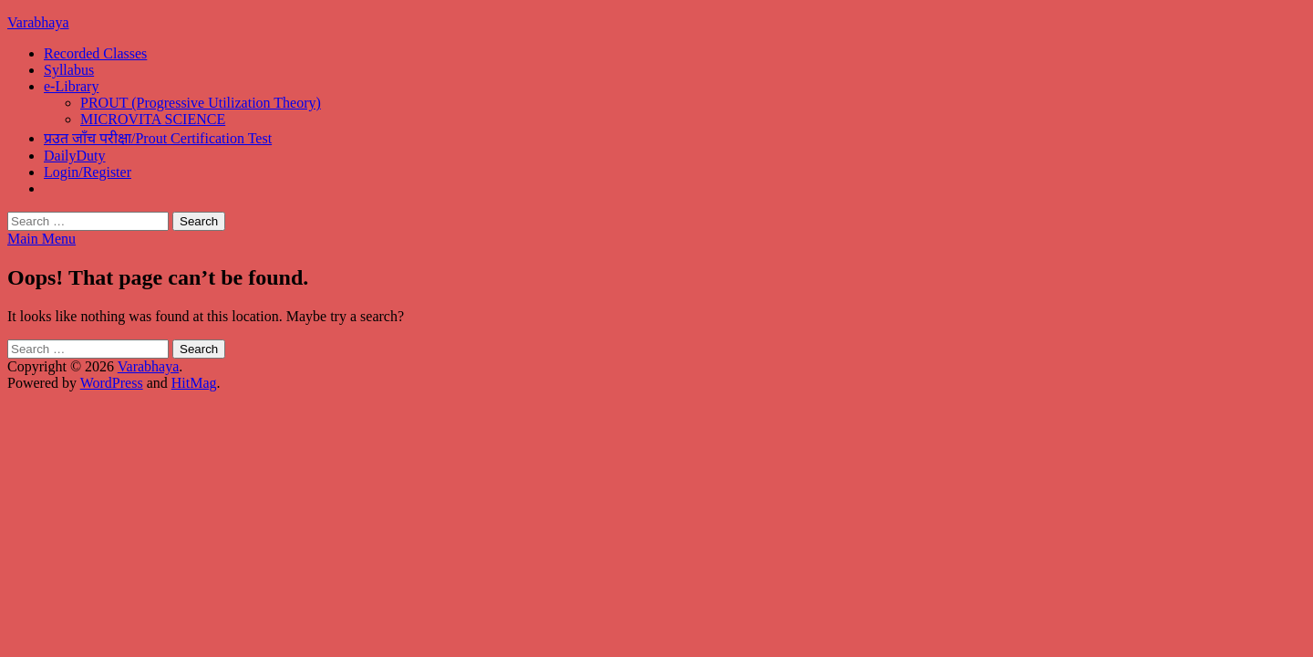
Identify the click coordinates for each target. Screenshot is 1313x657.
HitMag (194, 383)
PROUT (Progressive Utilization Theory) (200, 102)
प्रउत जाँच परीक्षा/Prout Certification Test (158, 138)
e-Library (71, 86)
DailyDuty (75, 155)
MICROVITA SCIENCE (152, 119)
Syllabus (69, 70)
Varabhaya (38, 22)
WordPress (111, 383)
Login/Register (87, 172)
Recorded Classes (95, 53)
